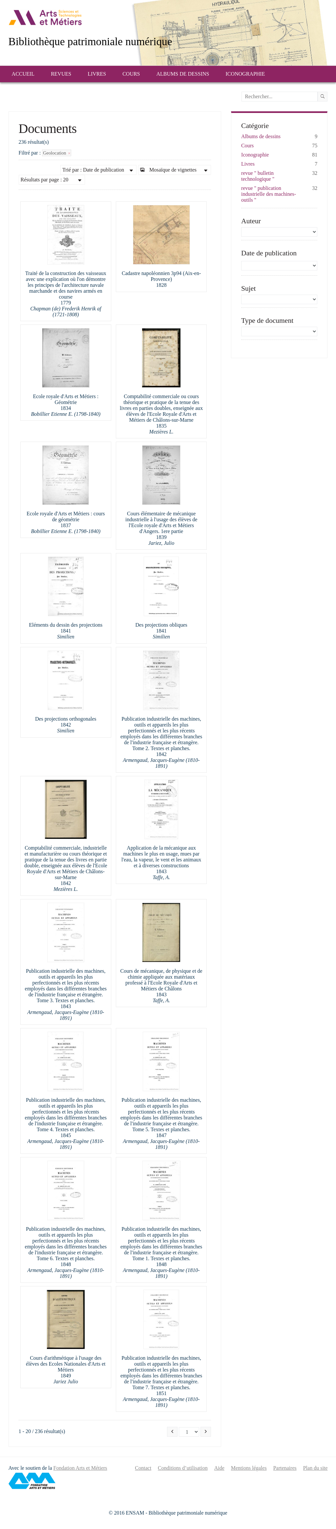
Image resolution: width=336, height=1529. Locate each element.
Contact (143, 1468)
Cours (131, 74)
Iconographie (245, 74)
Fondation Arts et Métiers (80, 1468)
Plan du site (315, 1468)
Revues (61, 74)
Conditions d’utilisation (183, 1468)
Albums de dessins (183, 74)
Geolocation (56, 153)
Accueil (23, 74)
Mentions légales (249, 1468)
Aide (219, 1468)
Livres (97, 74)
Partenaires (285, 1468)
